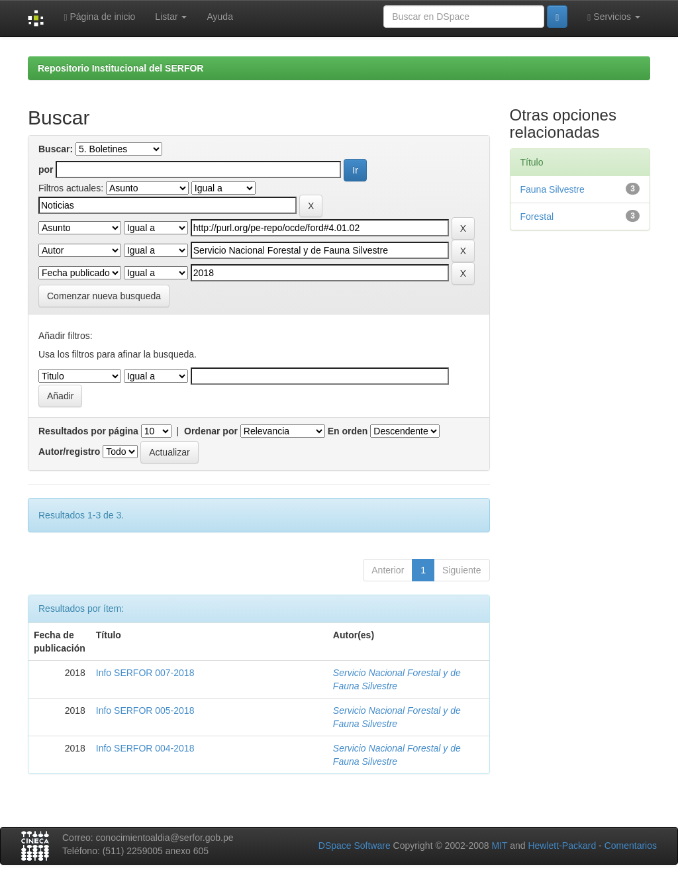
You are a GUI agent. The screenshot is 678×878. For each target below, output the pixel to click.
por (46, 169)
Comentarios (631, 845)
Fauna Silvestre (552, 189)
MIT (499, 845)
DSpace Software (354, 845)
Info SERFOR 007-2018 (145, 672)
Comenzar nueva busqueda (104, 296)
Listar (171, 16)
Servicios (613, 17)
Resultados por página (88, 431)
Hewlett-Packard (562, 845)
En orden (348, 431)
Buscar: (55, 149)
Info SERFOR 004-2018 (145, 748)
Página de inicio (99, 17)
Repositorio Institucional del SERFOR (120, 68)
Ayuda (219, 16)
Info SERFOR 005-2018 (145, 710)
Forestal (537, 216)
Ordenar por (211, 431)
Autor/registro (69, 451)
